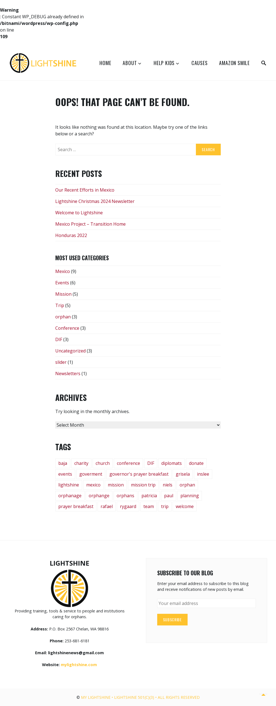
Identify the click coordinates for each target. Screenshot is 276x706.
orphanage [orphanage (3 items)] (70, 496)
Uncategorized (70, 351)
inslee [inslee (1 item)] (203, 474)
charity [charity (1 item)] (81, 463)
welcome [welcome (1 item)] (185, 506)
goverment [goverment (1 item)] (90, 474)
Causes (199, 62)
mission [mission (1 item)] (116, 485)
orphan (63, 317)
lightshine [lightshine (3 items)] (68, 485)
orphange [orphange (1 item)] (99, 496)
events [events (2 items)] (65, 474)
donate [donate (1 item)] (196, 463)
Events (62, 283)
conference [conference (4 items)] (128, 463)
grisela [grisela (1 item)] (183, 474)
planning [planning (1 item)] (189, 496)
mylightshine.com (79, 664)
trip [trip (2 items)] (165, 506)
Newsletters (67, 373)
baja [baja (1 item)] (62, 463)
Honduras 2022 (71, 235)
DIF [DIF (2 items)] (150, 463)
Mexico (62, 271)
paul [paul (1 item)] (168, 496)
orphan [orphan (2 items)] (187, 485)
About (130, 62)
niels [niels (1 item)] (167, 485)
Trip (59, 305)
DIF (58, 339)
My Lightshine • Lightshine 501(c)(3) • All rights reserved (140, 697)
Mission (63, 294)
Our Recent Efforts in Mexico (84, 190)
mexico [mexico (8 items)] (93, 485)
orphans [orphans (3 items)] (125, 496)
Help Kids (164, 62)
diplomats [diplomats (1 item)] (171, 463)
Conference (67, 328)
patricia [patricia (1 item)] (149, 496)
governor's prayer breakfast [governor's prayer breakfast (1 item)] (139, 474)
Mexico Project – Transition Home (90, 224)
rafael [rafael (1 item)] (107, 506)
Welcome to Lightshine (79, 213)
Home (105, 62)
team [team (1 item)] (148, 506)
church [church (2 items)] (103, 463)
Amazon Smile (234, 62)
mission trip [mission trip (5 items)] (143, 485)
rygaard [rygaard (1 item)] (128, 506)
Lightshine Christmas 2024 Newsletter (95, 201)
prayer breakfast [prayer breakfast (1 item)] (75, 506)
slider (61, 362)
